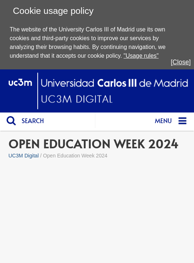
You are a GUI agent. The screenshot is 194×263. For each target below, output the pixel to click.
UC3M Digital (23, 156)
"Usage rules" (141, 56)
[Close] (181, 62)
